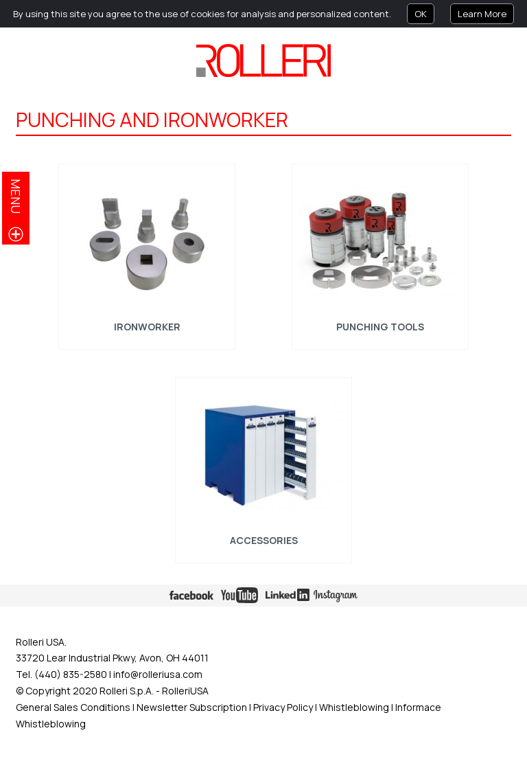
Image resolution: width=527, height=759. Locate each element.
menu (16, 196)
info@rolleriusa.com (157, 674)
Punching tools (380, 326)
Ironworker (146, 326)
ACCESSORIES (263, 540)
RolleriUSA (185, 690)
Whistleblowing (355, 707)
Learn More (482, 14)
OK (420, 14)
